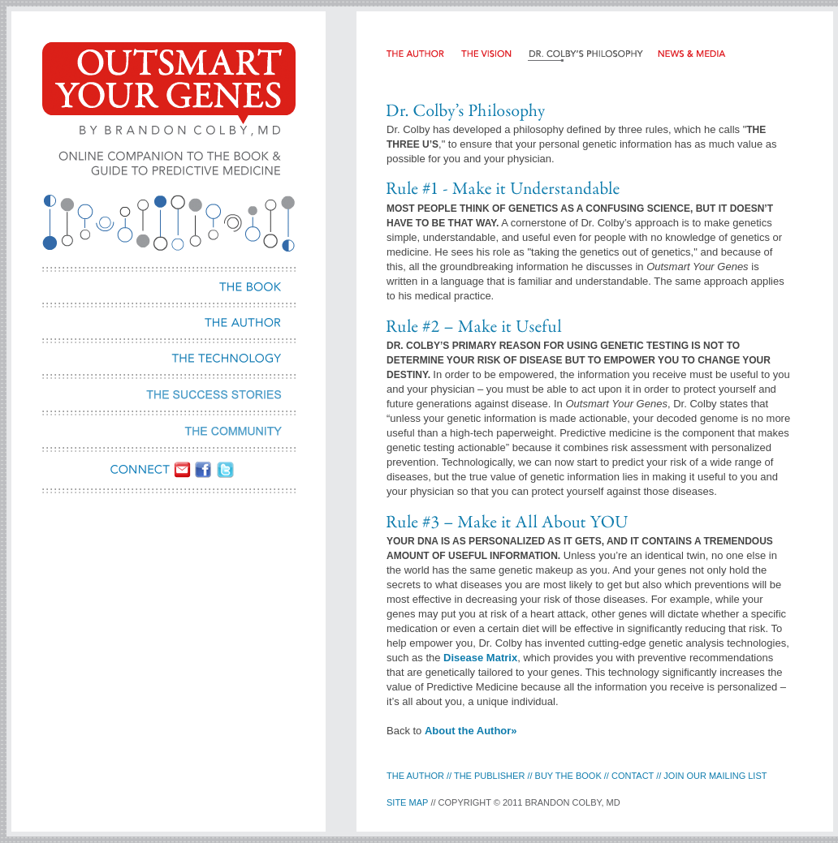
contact (633, 776)
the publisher (489, 776)
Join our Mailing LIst (715, 776)
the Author (417, 776)
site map (407, 802)
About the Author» (471, 731)
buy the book (568, 776)
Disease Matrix (480, 658)
